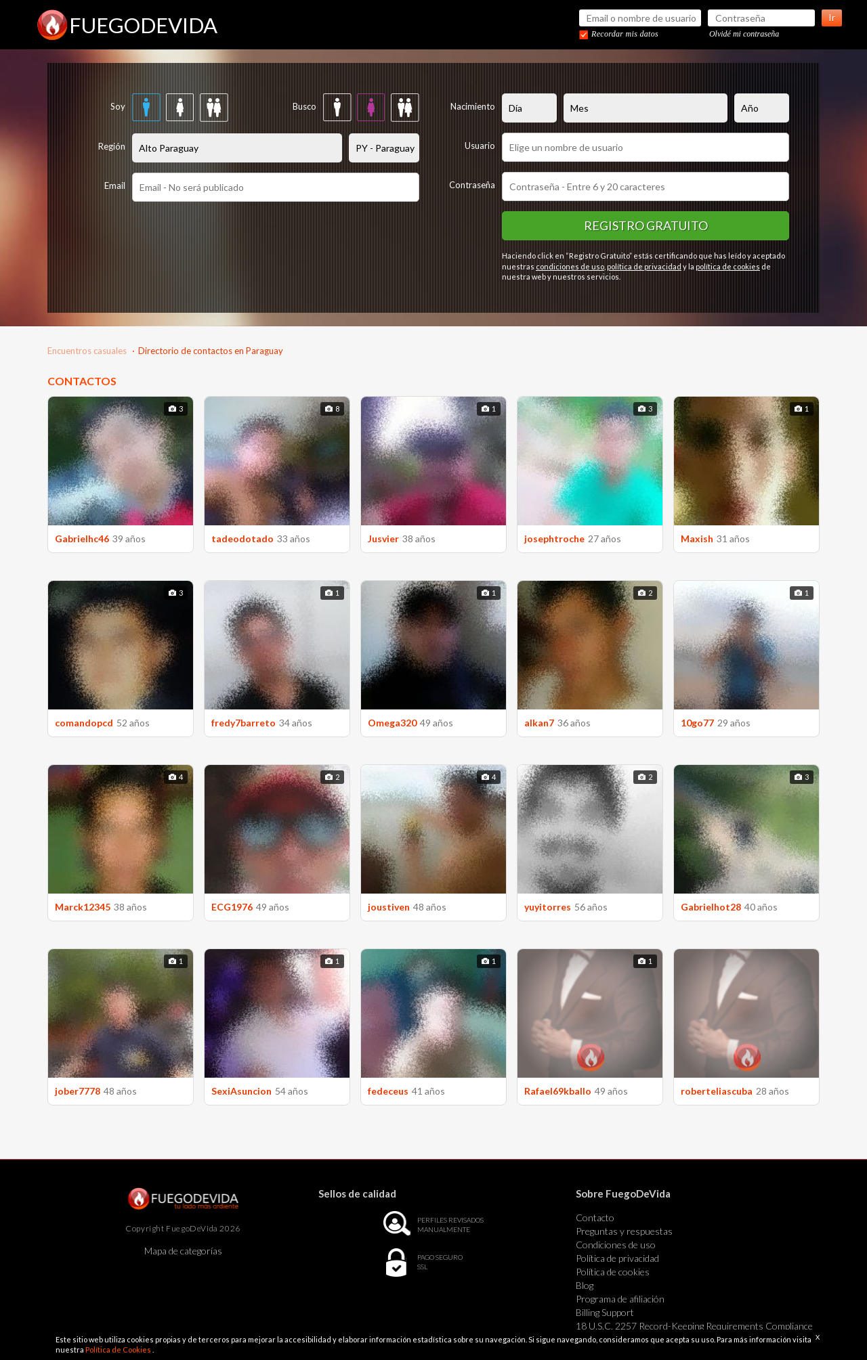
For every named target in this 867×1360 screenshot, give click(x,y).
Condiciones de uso (616, 1244)
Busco (304, 106)
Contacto (595, 1217)
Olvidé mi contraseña (744, 34)
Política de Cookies (118, 1349)
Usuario (480, 145)
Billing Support (605, 1312)
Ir (831, 17)
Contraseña (472, 184)
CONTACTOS (82, 380)
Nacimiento (472, 106)
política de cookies (728, 266)
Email (114, 185)
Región (111, 146)
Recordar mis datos (624, 34)
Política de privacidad (617, 1258)
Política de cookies (613, 1271)
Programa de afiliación (620, 1298)
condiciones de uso (570, 266)
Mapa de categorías (183, 1250)
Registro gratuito (646, 225)
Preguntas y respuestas (624, 1231)
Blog (584, 1285)
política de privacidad (644, 266)
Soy (117, 106)
